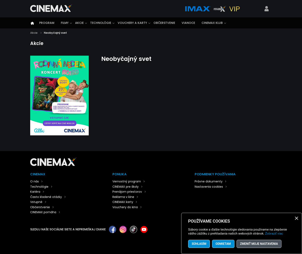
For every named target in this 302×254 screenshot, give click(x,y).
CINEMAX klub (212, 23)
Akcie (79, 23)
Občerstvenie (164, 23)
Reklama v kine (123, 197)
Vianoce (188, 23)
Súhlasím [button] (199, 243)
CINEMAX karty (122, 202)
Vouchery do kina (125, 207)
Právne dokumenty (209, 181)
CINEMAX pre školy (125, 187)
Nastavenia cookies (209, 187)
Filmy (65, 23)
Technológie (100, 23)
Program (46, 23)
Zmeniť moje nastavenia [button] (259, 243)
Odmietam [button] (223, 243)
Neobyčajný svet (55, 33)
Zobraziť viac (274, 233)
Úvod (32, 23)
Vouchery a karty (132, 23)
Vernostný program (126, 181)
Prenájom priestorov (127, 192)
